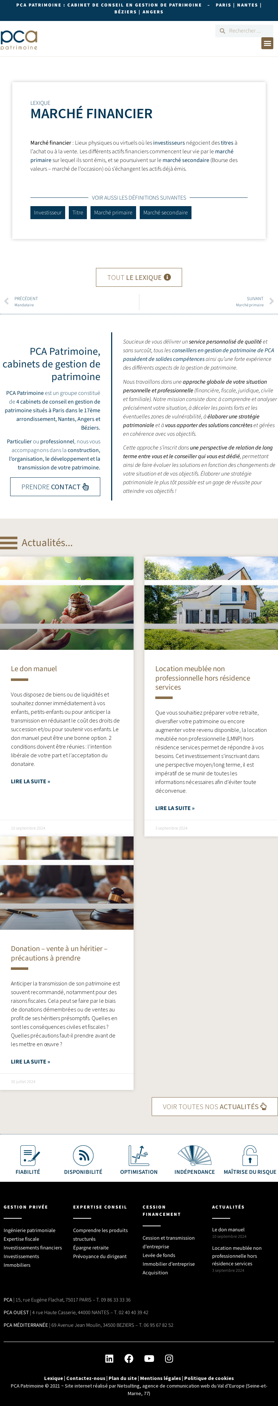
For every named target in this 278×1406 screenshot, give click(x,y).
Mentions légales (160, 1378)
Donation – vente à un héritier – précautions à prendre (59, 953)
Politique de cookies (209, 1378)
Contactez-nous (85, 1378)
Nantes (66, 419)
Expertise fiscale (21, 1239)
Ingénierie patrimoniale (29, 1230)
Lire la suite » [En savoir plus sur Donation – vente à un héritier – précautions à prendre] (30, 1062)
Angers (85, 419)
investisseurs (169, 143)
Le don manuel (34, 668)
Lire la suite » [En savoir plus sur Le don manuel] (30, 781)
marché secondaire (186, 160)
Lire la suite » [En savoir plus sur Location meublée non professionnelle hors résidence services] (175, 808)
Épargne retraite (91, 1248)
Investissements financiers (33, 1248)
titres (227, 143)
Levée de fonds (159, 1255)
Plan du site (123, 1378)
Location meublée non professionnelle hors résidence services (202, 677)
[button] (267, 43)
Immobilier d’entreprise (169, 1264)
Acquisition (155, 1273)
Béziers (90, 428)
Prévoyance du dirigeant (100, 1256)
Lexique (53, 1378)
